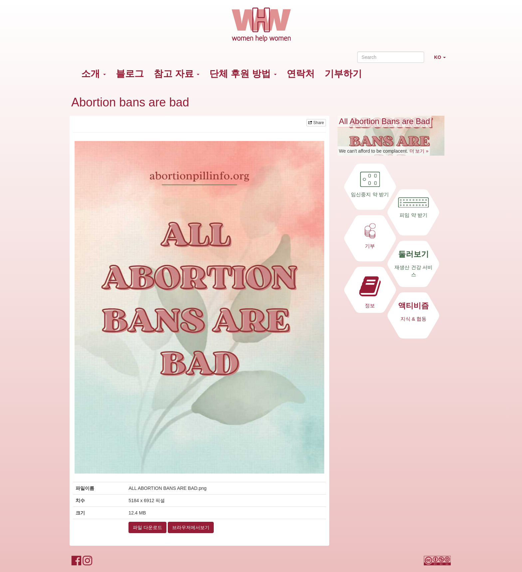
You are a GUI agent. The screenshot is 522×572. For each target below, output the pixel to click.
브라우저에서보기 (190, 527)
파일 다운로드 (147, 527)
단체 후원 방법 (242, 74)
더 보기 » (419, 151)
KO (442, 60)
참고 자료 (177, 74)
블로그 (130, 74)
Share (316, 122)
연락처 (301, 74)
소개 (93, 74)
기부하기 (343, 74)
